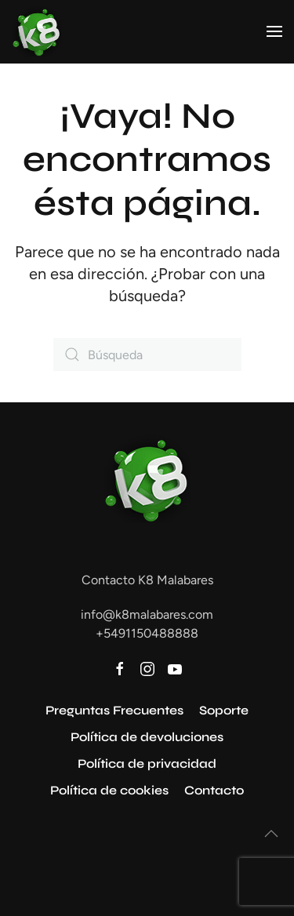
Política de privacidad (147, 763)
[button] (274, 31)
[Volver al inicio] (37, 31)
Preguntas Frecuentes (114, 710)
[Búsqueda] (147, 354)
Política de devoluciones (147, 736)
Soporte (224, 710)
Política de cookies (109, 790)
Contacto (214, 790)
